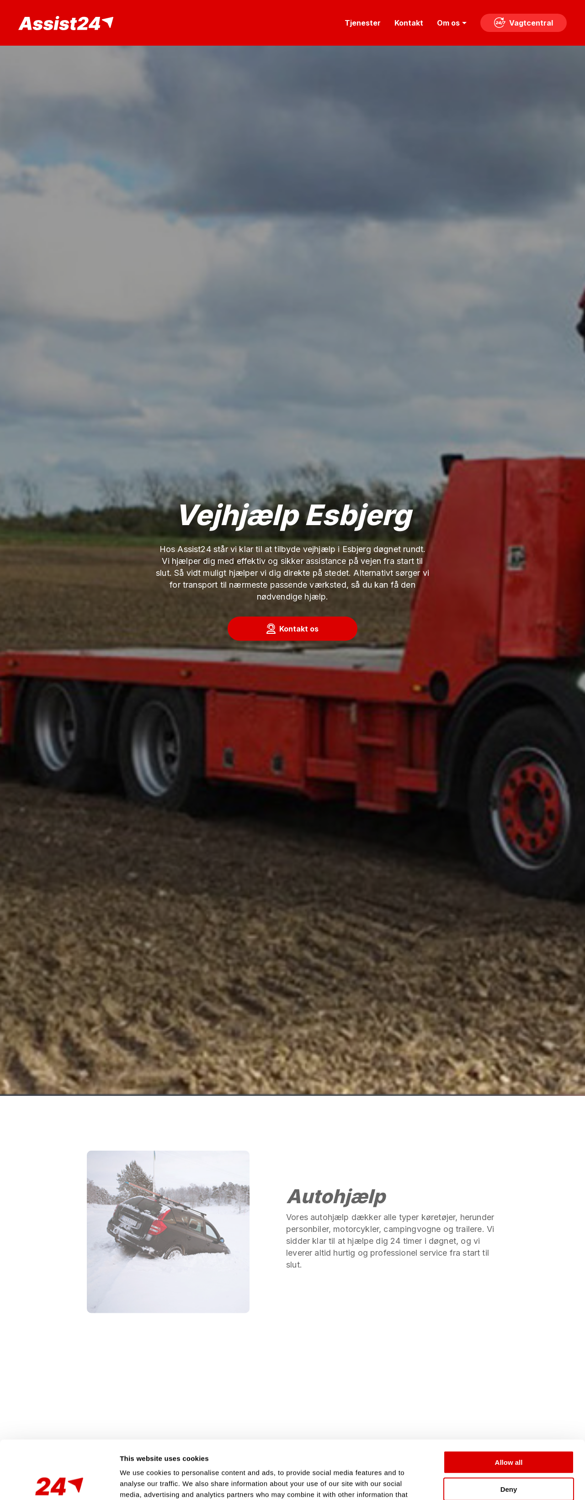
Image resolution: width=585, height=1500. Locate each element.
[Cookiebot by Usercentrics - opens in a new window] (59, 1482)
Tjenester (363, 22)
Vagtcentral (523, 22)
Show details (479, 1482)
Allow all (509, 1401)
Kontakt (408, 22)
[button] (292, 628)
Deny (508, 1428)
